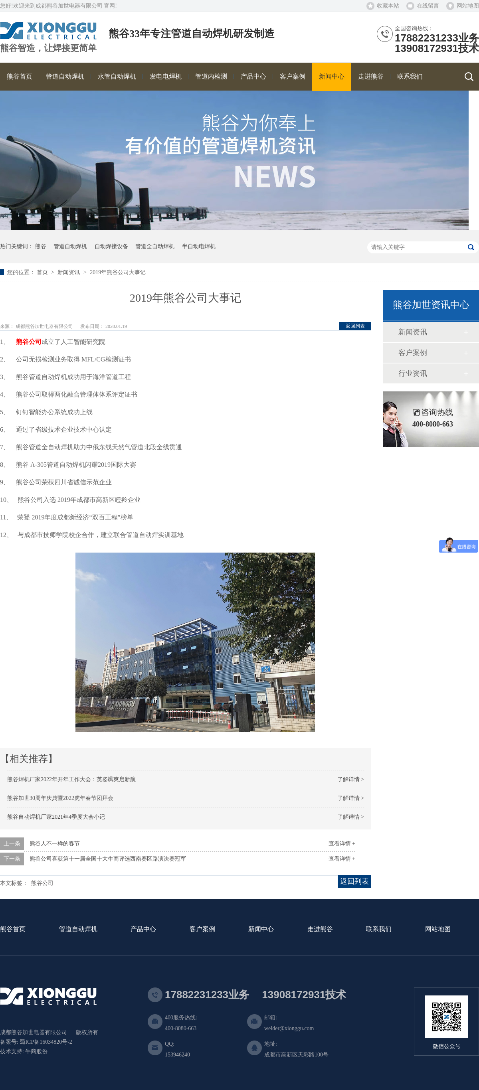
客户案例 (412, 353)
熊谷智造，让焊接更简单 (48, 48)
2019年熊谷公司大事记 (118, 272)
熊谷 (40, 246)
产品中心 (143, 929)
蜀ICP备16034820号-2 (46, 1042)
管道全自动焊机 (154, 246)
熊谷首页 (13, 929)
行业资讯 (412, 373)
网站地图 (468, 6)
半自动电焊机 (199, 246)
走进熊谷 (320, 929)
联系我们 (379, 929)
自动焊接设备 (111, 246)
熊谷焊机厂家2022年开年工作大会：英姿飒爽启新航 (71, 779)
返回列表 (355, 326)
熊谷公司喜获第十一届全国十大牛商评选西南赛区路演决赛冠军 (108, 859)
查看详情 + (342, 844)
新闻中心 (261, 929)
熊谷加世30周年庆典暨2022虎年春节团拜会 (60, 798)
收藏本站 (388, 6)
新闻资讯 (69, 272)
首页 (43, 272)
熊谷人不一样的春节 (55, 844)
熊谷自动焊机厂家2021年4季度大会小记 (56, 817)
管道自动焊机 (70, 246)
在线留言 (428, 6)
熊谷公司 (29, 341)
